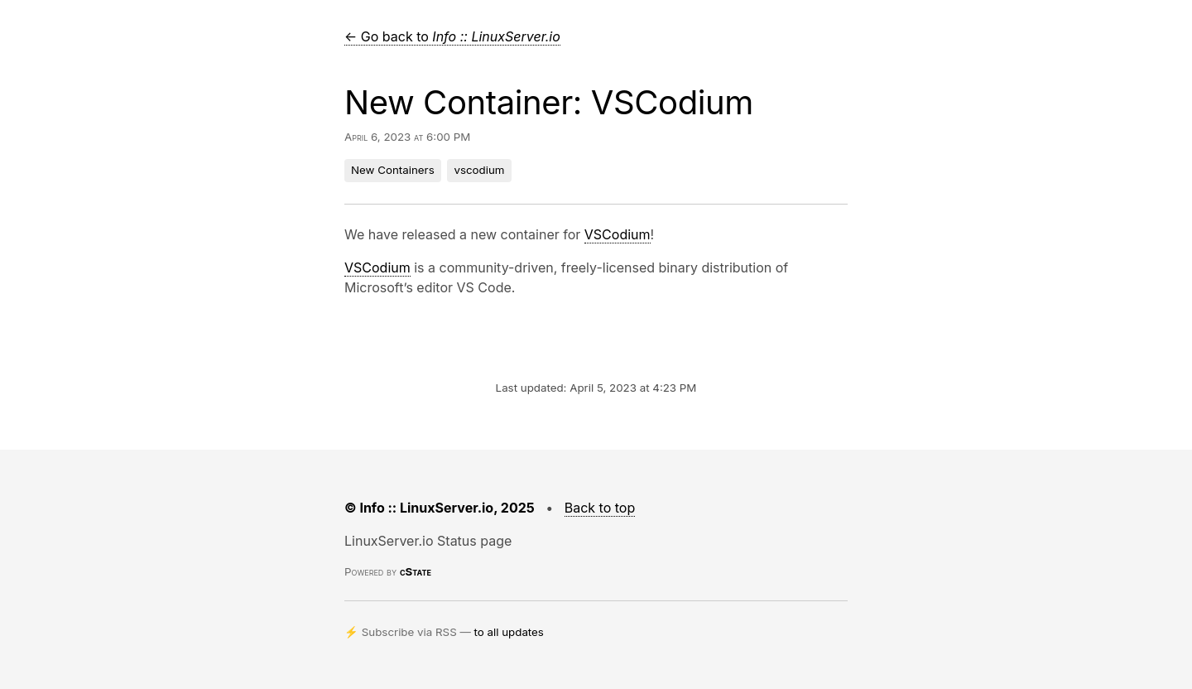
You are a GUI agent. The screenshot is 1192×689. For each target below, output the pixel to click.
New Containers (393, 169)
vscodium (479, 169)
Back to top (600, 507)
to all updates (509, 631)
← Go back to (452, 36)
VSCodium (617, 234)
